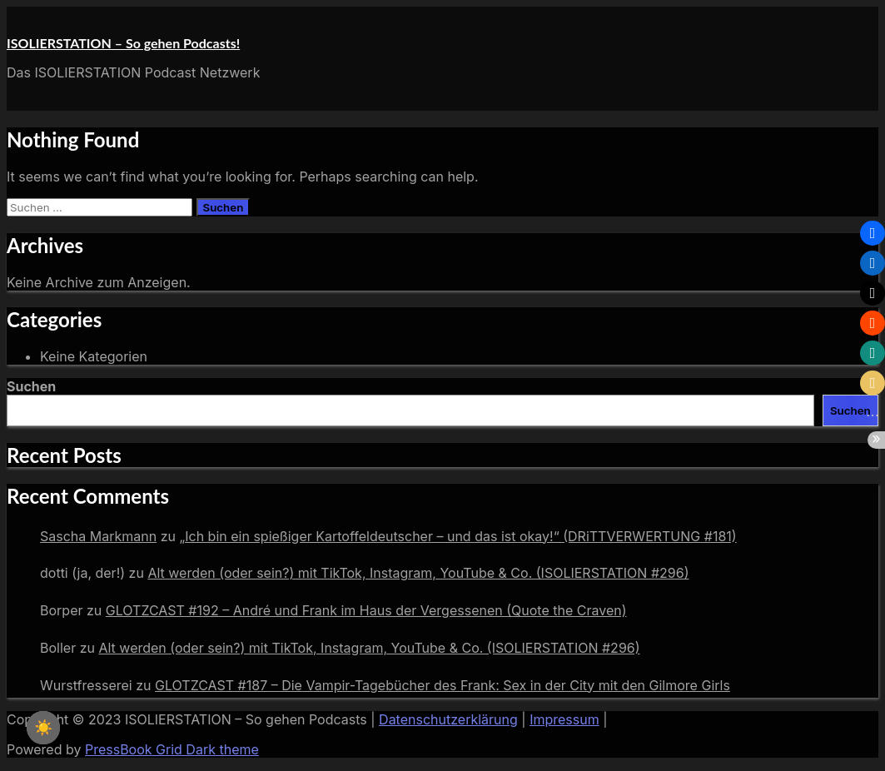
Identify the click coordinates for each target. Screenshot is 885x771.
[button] (872, 233)
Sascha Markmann (98, 536)
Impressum (564, 719)
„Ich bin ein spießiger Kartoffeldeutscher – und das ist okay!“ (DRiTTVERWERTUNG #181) (457, 536)
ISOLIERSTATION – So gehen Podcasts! (123, 43)
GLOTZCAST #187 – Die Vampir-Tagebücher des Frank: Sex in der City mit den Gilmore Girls (442, 685)
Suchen (31, 386)
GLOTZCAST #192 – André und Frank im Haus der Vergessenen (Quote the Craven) (366, 610)
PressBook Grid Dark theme (172, 749)
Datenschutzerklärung (448, 719)
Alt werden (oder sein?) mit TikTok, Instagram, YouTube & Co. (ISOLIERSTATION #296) (418, 573)
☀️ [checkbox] (43, 727)
